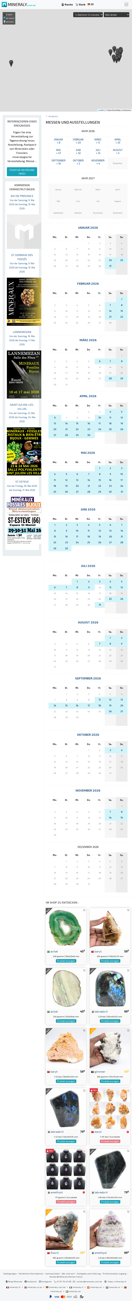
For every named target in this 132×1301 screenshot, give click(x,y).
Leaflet (101, 110)
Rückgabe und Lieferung (89, 1273)
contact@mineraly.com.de (89, 1281)
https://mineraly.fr (117, 1281)
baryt (96, 951)
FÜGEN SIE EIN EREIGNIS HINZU (22, 171)
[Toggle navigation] (126, 4)
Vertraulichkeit (52, 1273)
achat (52, 951)
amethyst (55, 1192)
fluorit (53, 1252)
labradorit (99, 1011)
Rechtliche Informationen (31, 1273)
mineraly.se (73, 1291)
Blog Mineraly (14, 1281)
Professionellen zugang (115, 1273)
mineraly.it (76, 1287)
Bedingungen (10, 1273)
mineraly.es (94, 1287)
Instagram (45, 1281)
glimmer (98, 1071)
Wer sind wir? (68, 1273)
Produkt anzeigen (66, 960)
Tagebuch (53, 116)
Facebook (31, 1281)
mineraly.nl (113, 1287)
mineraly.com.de (56, 1287)
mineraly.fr (13, 1287)
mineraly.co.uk (33, 1287)
